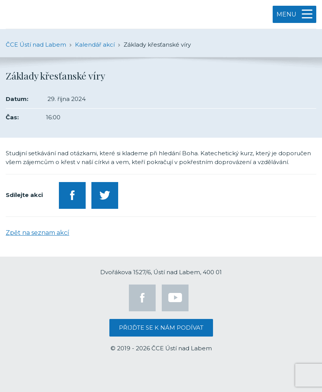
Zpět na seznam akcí (37, 232)
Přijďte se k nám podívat (161, 327)
